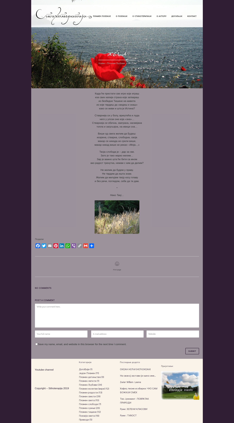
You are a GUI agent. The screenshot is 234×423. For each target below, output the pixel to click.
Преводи (84, 419)
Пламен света (87, 400)
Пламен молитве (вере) (92, 388)
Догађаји (84, 369)
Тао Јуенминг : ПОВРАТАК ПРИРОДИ (134, 400)
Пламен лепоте (87, 380)
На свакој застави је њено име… (138, 375)
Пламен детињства (90, 377)
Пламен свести (87, 396)
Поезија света (87, 415)
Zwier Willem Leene (130, 382)
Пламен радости (88, 392)
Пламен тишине (88, 411)
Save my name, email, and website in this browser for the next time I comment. (82, 344)
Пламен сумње (87, 408)
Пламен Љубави (116, 63)
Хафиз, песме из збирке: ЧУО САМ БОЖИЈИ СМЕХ (138, 390)
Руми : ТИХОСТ (128, 415)
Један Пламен (87, 373)
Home (102, 63)
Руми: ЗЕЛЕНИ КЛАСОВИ (133, 409)
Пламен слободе (88, 404)
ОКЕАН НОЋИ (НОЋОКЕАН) (135, 369)
